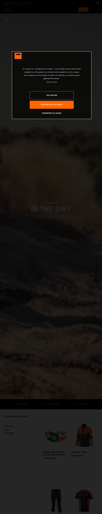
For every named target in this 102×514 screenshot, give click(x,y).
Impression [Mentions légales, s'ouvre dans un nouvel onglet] (55, 81)
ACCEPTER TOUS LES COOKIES (52, 104)
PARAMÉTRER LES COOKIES (51, 113)
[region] (52, 85)
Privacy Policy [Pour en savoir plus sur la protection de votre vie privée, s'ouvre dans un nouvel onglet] (49, 81)
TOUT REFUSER (51, 95)
